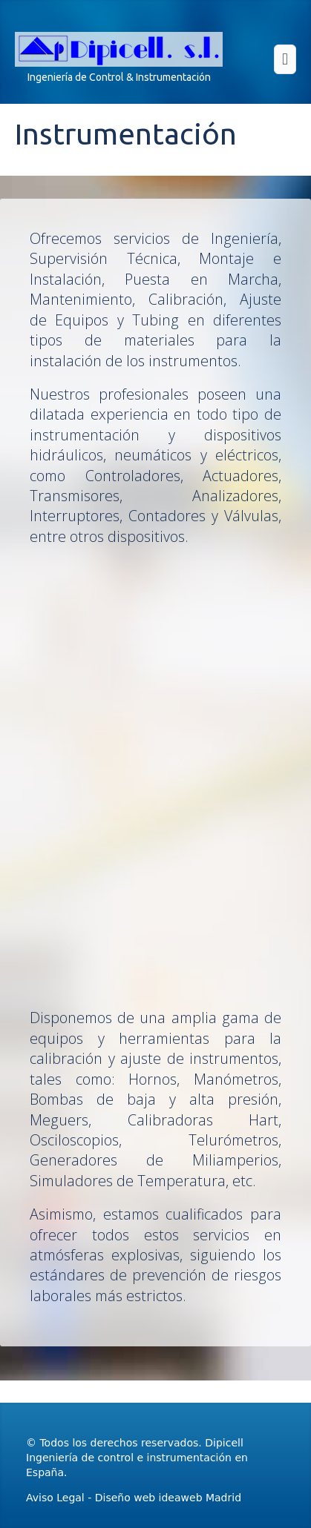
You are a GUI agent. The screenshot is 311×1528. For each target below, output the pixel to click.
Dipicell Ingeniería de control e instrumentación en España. (137, 1457)
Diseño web (125, 1498)
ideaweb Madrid (200, 1498)
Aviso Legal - (60, 1498)
